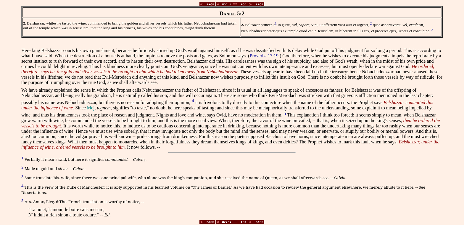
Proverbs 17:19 (264, 55)
